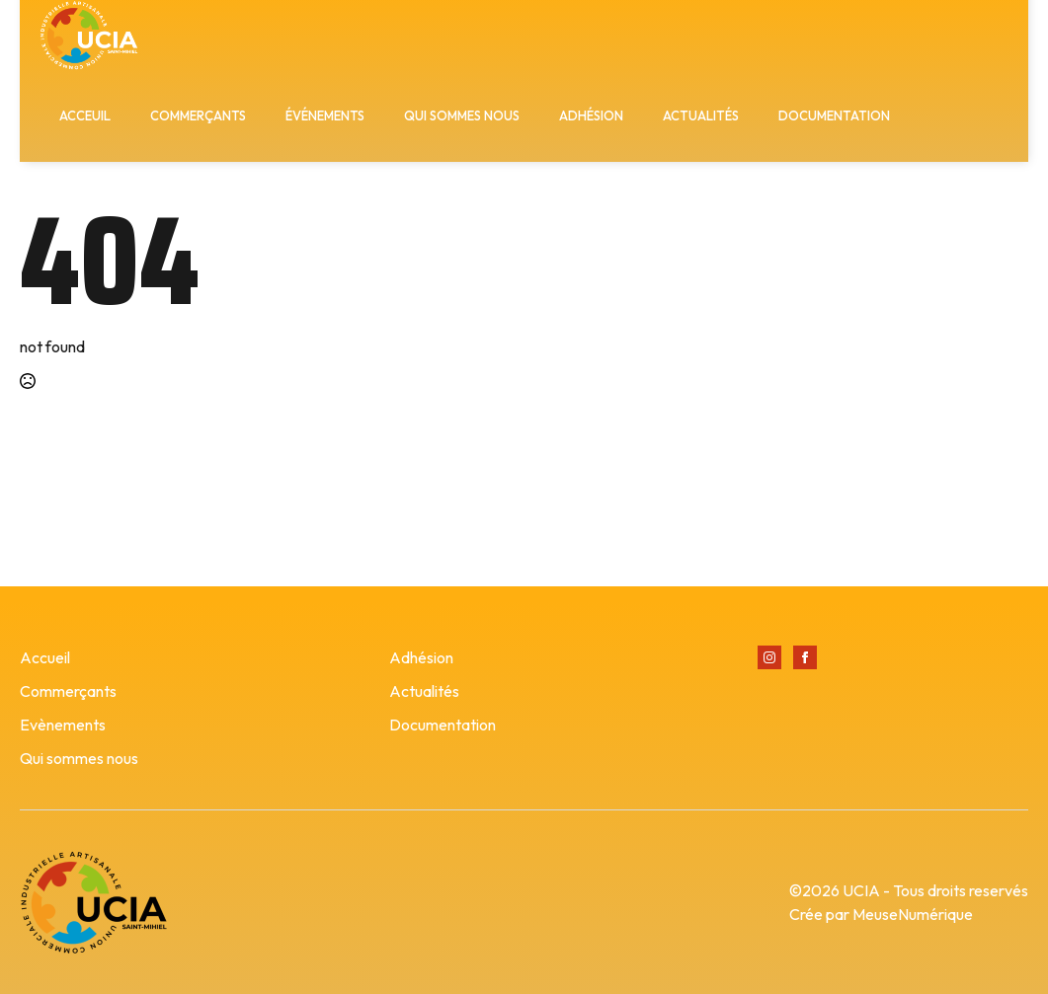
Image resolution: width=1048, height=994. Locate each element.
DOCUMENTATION (834, 115)
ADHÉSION (591, 115)
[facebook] (805, 657)
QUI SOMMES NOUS (462, 115)
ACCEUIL (85, 115)
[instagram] (769, 657)
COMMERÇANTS (198, 115)
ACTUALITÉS (701, 115)
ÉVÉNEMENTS (324, 115)
